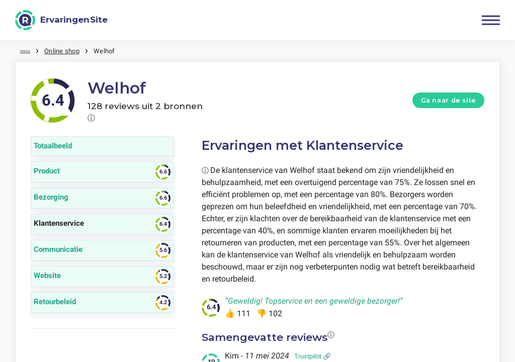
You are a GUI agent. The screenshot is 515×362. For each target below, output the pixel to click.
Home (28, 50)
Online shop (68, 50)
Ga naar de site (448, 100)
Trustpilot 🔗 (312, 355)
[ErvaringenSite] (61, 20)
